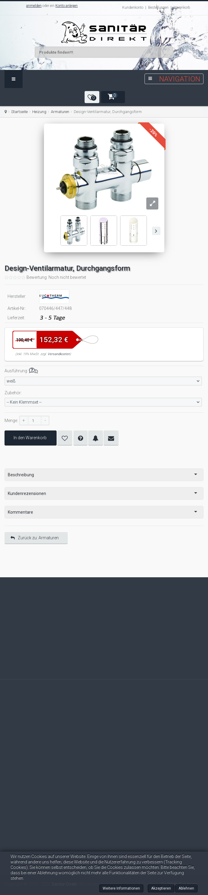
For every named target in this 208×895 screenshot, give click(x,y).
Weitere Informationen (121, 888)
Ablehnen (186, 888)
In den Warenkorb (31, 437)
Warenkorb (181, 7)
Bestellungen (158, 7)
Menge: (11, 420)
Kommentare (20, 512)
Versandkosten (59, 354)
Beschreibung (21, 474)
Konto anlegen (66, 6)
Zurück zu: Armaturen (35, 537)
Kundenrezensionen (27, 493)
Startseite (19, 111)
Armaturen (60, 111)
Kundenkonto (132, 7)
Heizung (39, 111)
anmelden (34, 6)
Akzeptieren (161, 888)
